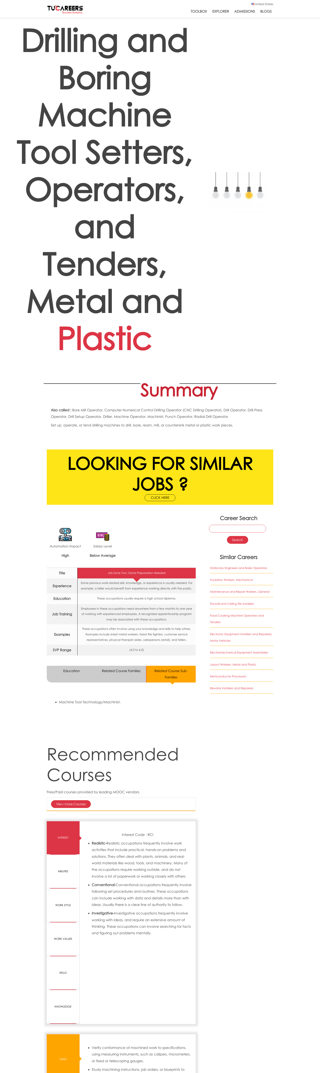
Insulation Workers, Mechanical (231, 580)
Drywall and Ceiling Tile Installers (232, 604)
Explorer (220, 11)
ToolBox (199, 11)
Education (71, 671)
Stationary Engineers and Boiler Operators (238, 568)
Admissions (244, 11)
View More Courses (71, 804)
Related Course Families (121, 671)
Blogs (266, 11)
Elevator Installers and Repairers (231, 688)
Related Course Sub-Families (171, 674)
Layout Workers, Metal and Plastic (233, 665)
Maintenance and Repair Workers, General (239, 592)
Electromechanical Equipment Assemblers (239, 653)
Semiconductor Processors (228, 676)
